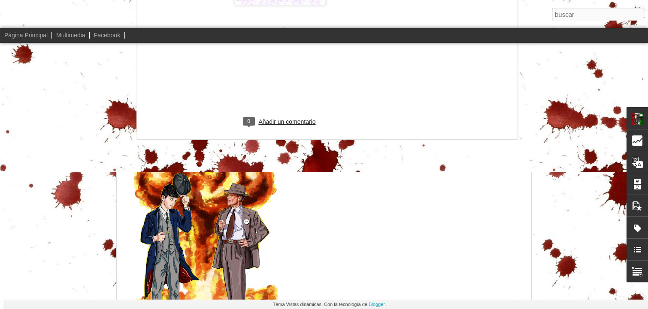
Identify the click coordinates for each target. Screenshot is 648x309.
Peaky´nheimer (342, 84)
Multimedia (70, 35)
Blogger (377, 304)
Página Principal (26, 35)
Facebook (107, 35)
